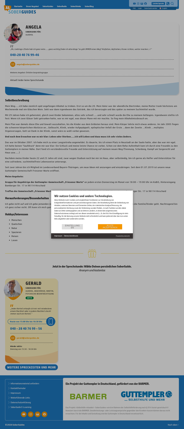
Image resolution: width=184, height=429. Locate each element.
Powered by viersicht (123, 236)
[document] (92, 209)
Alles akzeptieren (110, 227)
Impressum (58, 236)
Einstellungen (72, 227)
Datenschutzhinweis (71, 236)
